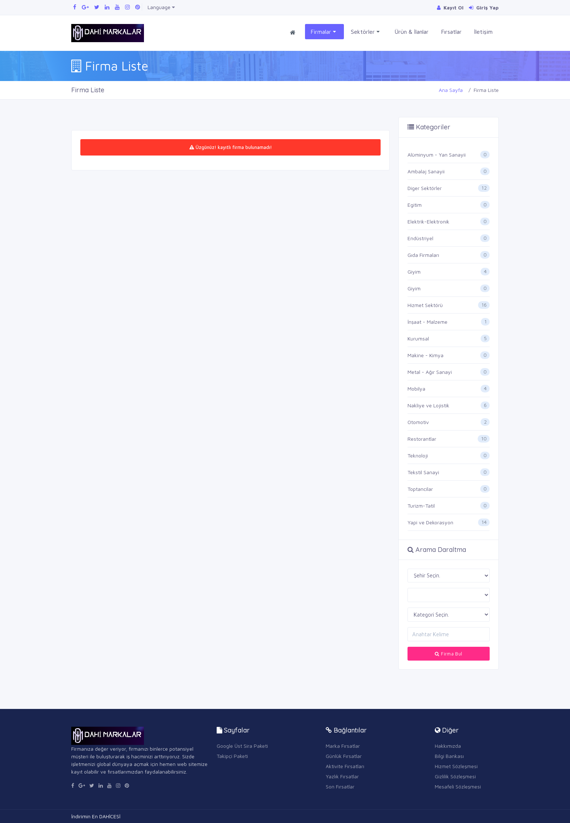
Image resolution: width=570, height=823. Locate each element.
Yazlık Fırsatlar (342, 776)
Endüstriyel (420, 238)
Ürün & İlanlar (411, 31)
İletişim (483, 31)
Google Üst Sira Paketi (242, 746)
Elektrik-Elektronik (428, 221)
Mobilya (416, 389)
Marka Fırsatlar (343, 746)
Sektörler (365, 32)
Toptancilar (420, 489)
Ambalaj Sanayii (426, 171)
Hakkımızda (448, 746)
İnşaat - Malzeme (427, 322)
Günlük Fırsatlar (344, 756)
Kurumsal (418, 338)
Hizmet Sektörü (425, 305)
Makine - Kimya (425, 355)
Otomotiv (418, 422)
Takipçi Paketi (232, 756)
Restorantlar (422, 439)
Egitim (415, 205)
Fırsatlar (451, 31)
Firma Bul (448, 654)
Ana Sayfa (451, 90)
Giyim (414, 272)
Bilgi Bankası (449, 756)
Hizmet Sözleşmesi (456, 766)
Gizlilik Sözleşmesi (455, 776)
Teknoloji (418, 455)
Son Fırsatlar (340, 786)
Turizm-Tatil (421, 506)
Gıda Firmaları (423, 255)
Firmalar (323, 32)
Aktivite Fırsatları (345, 766)
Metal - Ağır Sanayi (430, 372)
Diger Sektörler (425, 188)
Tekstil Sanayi (423, 472)
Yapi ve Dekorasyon (430, 522)
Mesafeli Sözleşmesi (458, 786)
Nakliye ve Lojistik (428, 405)
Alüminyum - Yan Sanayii (437, 155)
